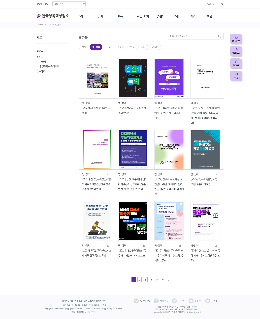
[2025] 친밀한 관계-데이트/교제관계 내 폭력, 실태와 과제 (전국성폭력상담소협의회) (205, 115)
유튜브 (195, 300)
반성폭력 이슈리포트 (49, 66)
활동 (123, 15)
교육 (108, 47)
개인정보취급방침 (69, 301)
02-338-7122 (94, 309)
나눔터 (42, 61)
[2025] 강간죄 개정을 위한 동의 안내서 (132, 110)
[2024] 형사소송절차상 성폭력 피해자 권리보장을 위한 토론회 (205, 255)
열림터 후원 (236, 53)
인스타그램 (142, 300)
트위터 (178, 300)
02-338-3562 (90, 312)
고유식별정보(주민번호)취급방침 (92, 301)
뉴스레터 (41, 71)
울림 (46, 4)
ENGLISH (210, 4)
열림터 (39, 4)
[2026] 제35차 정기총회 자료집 (96, 110)
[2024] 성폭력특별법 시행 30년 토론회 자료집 (204, 182)
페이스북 (161, 300)
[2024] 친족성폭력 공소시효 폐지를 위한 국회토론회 (96, 253)
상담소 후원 (236, 41)
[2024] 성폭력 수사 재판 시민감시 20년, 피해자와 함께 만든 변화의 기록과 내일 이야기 (169, 187)
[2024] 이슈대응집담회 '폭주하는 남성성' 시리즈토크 (132, 253)
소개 (82, 15)
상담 (143, 47)
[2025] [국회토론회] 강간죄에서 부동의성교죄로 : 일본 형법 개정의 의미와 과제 (132, 184)
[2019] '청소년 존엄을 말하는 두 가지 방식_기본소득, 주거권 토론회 (169, 255)
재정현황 (236, 66)
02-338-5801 (78, 309)
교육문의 (236, 78)
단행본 (155, 47)
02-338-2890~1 (58, 309)
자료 (49, 25)
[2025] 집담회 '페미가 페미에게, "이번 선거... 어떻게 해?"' (168, 113)
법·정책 (96, 47)
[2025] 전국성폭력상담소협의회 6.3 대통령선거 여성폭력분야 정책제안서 (96, 184)
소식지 (39, 57)
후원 (215, 15)
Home (40, 25)
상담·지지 (147, 15)
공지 (103, 15)
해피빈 (211, 300)
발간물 (58, 25)
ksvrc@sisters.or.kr (114, 309)
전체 (84, 47)
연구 (132, 47)
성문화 (120, 47)
